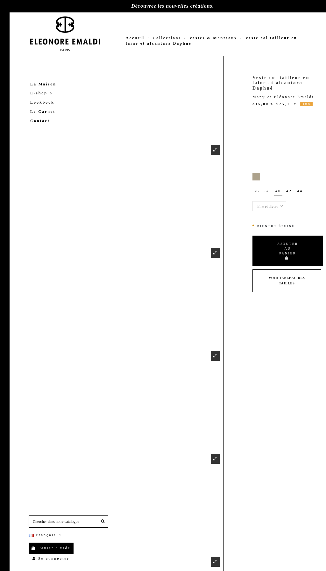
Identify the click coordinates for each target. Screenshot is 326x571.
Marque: (262, 97)
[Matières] (269, 206)
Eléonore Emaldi (294, 97)
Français (46, 535)
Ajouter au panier (287, 251)
